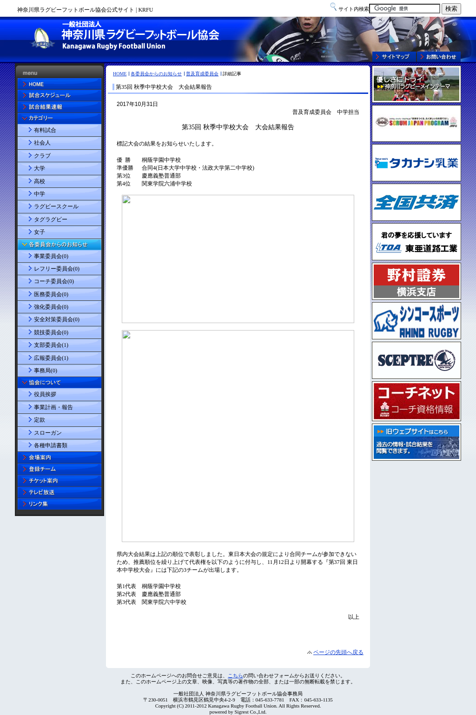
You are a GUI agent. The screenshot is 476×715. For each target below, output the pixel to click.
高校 (39, 181)
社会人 (42, 142)
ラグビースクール (56, 206)
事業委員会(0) (51, 256)
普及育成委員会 (202, 73)
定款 (39, 420)
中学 (39, 194)
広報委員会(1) (51, 358)
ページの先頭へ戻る (338, 652)
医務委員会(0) (51, 294)
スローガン (48, 433)
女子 (39, 232)
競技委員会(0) (51, 332)
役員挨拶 (45, 394)
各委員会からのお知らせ (156, 73)
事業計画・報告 (53, 407)
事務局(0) (45, 370)
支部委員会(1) (51, 345)
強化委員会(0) (51, 307)
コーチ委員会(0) (54, 281)
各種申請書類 (50, 445)
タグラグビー (50, 219)
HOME (119, 73)
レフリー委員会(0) (56, 268)
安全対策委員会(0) (56, 319)
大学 (39, 168)
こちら (235, 675)
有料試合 (45, 130)
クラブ (42, 155)
